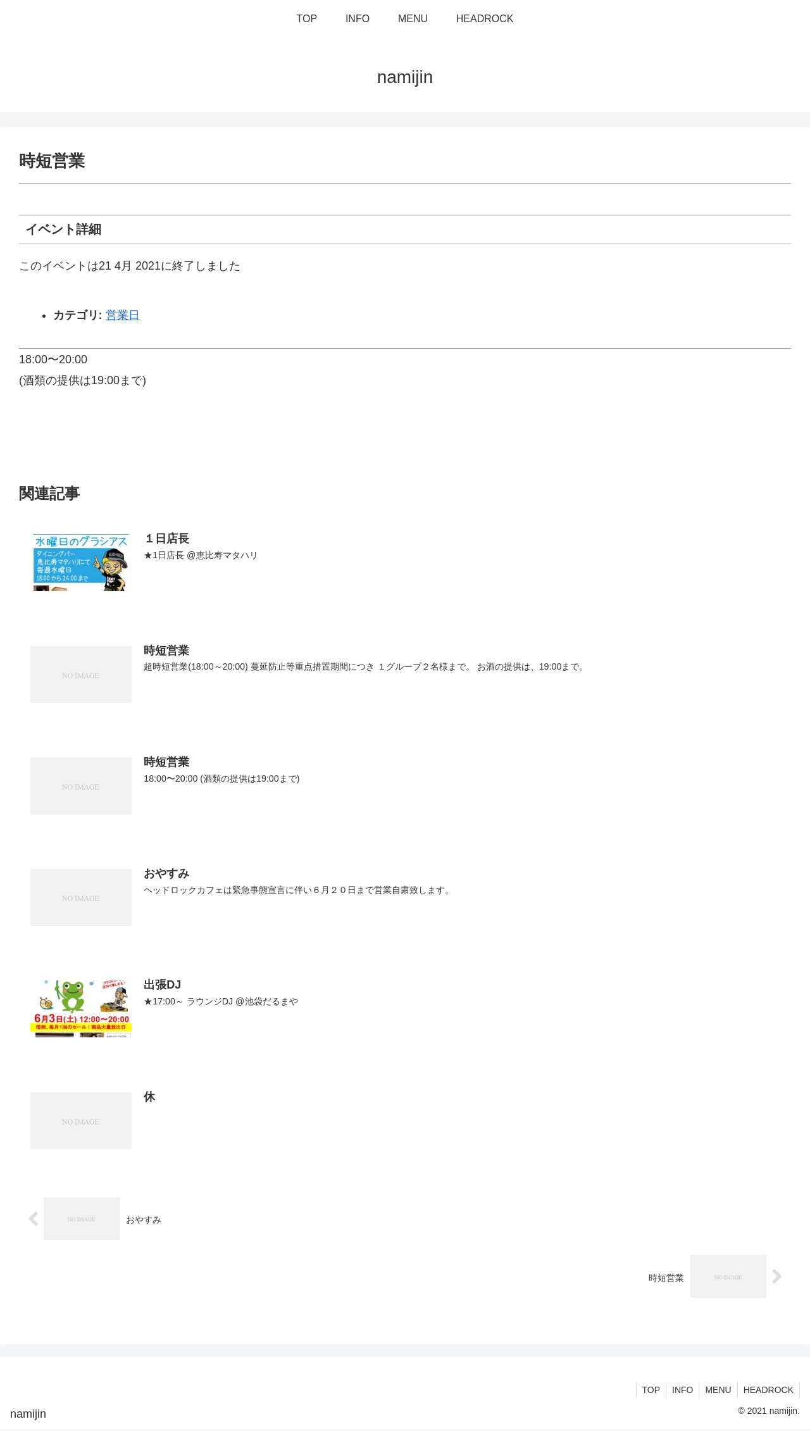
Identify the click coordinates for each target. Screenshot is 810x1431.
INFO (679, 1392)
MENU (716, 1392)
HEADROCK (768, 1392)
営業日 (123, 315)
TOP (646, 1392)
